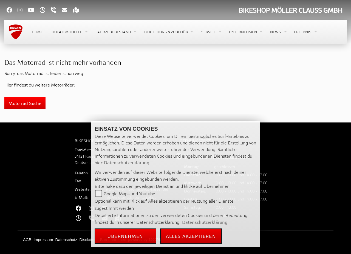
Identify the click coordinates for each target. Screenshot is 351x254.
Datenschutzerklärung (126, 162)
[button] (69, 32)
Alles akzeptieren (191, 236)
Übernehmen (125, 236)
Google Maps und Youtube (129, 193)
